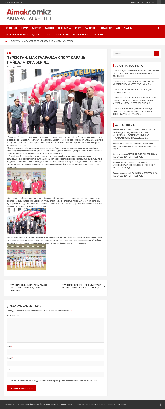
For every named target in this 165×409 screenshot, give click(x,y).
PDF (153, 2)
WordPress (121, 404)
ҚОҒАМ (24, 28)
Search (156, 53)
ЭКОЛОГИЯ (98, 34)
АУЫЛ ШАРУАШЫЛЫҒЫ (17, 34)
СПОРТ (78, 28)
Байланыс (146, 2)
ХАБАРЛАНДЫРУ (81, 34)
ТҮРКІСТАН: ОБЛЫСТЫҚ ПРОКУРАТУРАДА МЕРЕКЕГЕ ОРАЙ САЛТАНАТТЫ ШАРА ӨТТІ (81, 286)
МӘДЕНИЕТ (106, 28)
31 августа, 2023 (14, 67)
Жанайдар (117, 143)
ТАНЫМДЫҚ (91, 28)
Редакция (135, 2)
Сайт (9, 369)
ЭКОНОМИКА (64, 28)
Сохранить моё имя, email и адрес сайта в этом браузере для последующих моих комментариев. (54, 381)
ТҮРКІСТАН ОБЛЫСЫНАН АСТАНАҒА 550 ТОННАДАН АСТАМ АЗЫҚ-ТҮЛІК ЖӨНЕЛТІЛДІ (28, 288)
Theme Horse (90, 404)
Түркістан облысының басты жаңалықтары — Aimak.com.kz (46, 404)
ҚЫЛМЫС (36, 34)
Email (10, 358)
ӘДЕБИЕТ (49, 28)
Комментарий (14, 315)
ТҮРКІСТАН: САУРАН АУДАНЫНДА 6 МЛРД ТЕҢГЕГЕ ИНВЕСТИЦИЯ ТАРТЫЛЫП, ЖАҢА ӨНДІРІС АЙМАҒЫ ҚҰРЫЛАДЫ (132, 111)
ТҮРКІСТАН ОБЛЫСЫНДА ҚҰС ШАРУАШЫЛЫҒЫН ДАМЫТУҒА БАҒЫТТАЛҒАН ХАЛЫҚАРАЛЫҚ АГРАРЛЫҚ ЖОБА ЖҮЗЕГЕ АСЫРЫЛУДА (135, 100)
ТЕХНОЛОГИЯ (62, 34)
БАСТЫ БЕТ (11, 28)
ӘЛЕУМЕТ (36, 28)
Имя (9, 347)
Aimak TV (128, 28)
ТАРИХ (48, 34)
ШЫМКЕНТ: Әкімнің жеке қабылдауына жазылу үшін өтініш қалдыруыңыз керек (135, 146)
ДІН (118, 28)
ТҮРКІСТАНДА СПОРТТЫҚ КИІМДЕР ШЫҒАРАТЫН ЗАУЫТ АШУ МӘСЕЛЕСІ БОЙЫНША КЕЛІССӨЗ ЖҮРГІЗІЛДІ (136, 73)
